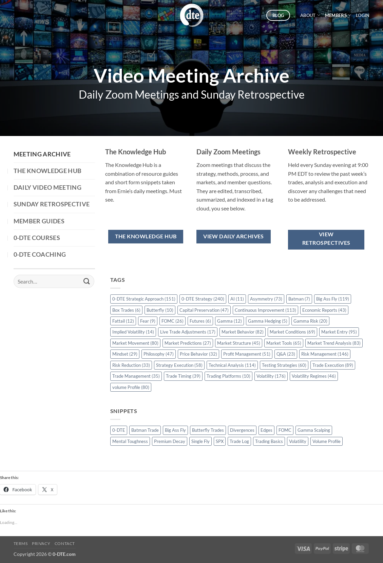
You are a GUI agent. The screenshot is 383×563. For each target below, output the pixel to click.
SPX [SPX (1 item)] (220, 441)
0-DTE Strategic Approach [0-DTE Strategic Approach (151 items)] (143, 299)
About (310, 15)
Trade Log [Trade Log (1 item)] (239, 441)
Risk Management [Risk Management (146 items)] (324, 354)
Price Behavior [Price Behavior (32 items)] (198, 354)
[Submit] (86, 281)
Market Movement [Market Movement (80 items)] (135, 343)
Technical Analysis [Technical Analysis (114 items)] (232, 365)
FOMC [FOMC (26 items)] (172, 321)
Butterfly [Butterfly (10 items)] (160, 310)
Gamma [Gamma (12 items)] (229, 321)
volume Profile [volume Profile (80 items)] (130, 387)
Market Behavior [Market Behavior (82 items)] (243, 332)
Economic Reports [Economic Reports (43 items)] (324, 310)
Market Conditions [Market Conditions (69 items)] (292, 332)
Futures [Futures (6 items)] (200, 321)
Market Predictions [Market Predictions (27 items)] (188, 343)
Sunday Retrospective (52, 204)
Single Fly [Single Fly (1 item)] (200, 441)
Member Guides (39, 221)
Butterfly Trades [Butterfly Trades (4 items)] (208, 430)
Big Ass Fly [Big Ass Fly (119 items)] (332, 299)
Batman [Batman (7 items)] (299, 299)
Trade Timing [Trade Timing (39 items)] (183, 376)
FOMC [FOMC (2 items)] (285, 430)
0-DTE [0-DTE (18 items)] (118, 430)
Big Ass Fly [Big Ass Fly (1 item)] (175, 430)
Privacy (41, 543)
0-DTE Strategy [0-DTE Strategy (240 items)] (202, 299)
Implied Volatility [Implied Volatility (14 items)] (133, 332)
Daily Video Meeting (48, 187)
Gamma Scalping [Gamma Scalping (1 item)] (314, 430)
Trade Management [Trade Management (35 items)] (136, 376)
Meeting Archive (42, 154)
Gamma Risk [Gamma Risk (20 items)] (310, 321)
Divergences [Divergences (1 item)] (242, 430)
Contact (65, 543)
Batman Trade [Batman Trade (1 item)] (145, 430)
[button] (362, 15)
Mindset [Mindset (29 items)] (124, 354)
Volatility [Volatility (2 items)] (297, 441)
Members (338, 15)
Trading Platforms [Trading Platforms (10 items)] (228, 376)
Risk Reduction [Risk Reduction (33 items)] (131, 365)
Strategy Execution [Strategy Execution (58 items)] (179, 365)
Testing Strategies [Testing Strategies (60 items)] (284, 365)
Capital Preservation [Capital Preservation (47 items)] (204, 310)
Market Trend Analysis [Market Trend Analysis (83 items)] (334, 343)
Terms (21, 543)
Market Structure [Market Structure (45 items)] (238, 343)
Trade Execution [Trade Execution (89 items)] (332, 365)
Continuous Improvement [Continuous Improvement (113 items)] (265, 310)
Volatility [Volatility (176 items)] (271, 376)
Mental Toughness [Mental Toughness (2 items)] (130, 441)
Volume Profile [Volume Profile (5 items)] (326, 441)
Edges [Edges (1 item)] (266, 430)
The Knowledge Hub (48, 170)
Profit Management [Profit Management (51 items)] (246, 354)
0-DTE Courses (37, 237)
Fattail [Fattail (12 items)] (123, 321)
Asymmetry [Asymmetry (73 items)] (266, 299)
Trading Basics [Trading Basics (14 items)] (269, 441)
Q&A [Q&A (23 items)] (285, 354)
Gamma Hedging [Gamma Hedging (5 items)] (267, 321)
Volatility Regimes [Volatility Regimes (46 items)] (314, 376)
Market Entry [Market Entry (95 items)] (339, 332)
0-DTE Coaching (40, 254)
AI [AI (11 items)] (237, 299)
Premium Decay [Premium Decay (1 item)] (169, 441)
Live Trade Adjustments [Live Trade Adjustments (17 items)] (187, 332)
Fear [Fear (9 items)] (147, 321)
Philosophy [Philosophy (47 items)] (158, 354)
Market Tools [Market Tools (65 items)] (283, 343)
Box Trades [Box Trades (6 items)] (126, 310)
